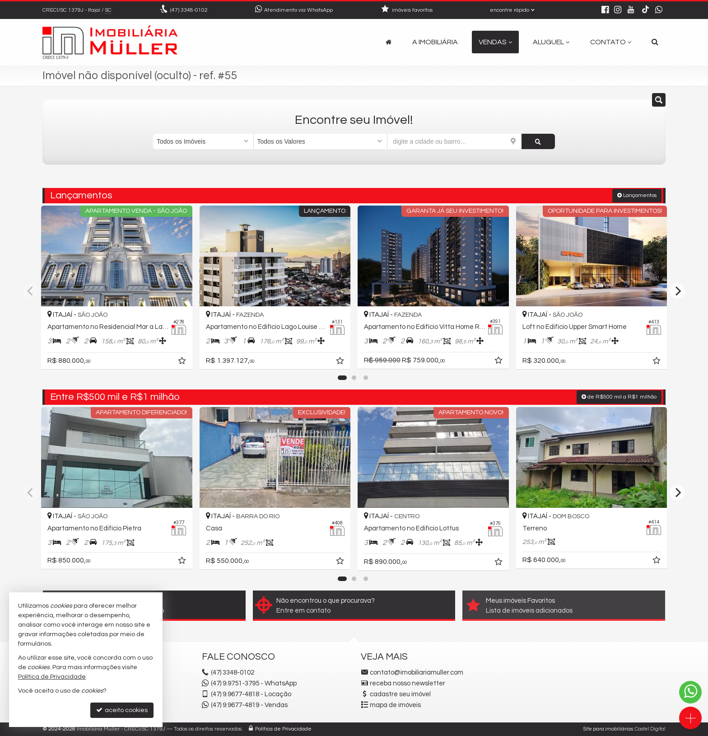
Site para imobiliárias (608, 729)
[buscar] (538, 141)
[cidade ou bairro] (454, 141)
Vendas (495, 42)
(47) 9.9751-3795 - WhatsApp (254, 683)
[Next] (677, 291)
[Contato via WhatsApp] (690, 692)
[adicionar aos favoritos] (183, 362)
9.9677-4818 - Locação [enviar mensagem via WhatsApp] (251, 694)
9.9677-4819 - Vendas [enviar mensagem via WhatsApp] (249, 705)
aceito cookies (122, 710)
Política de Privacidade (283, 729)
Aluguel (551, 42)
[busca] (655, 42)
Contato (610, 42)
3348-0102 (189, 10)
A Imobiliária (435, 42)
